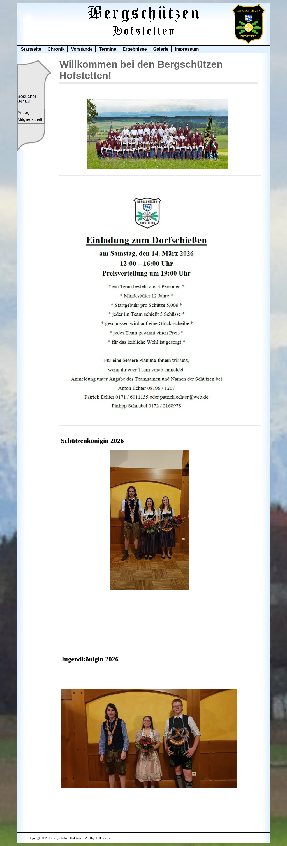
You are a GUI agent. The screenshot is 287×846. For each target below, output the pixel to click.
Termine (107, 49)
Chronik (56, 49)
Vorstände (81, 49)
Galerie (160, 49)
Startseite (31, 49)
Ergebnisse (135, 49)
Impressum (187, 49)
